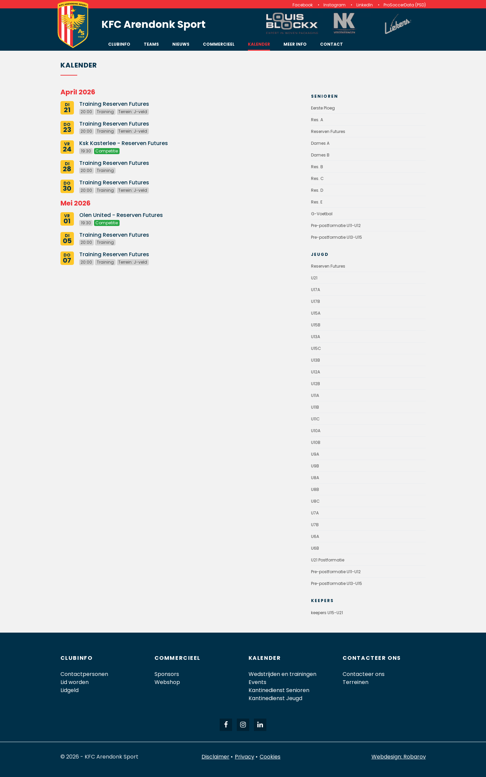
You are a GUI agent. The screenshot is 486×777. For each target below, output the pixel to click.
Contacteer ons (364, 674)
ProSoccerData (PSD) (405, 5)
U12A (315, 372)
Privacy (244, 757)
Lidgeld (69, 690)
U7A (315, 513)
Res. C (317, 178)
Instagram (334, 5)
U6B (315, 548)
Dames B (320, 155)
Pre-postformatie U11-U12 (336, 225)
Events (257, 682)
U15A (315, 313)
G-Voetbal (322, 214)
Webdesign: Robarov (398, 757)
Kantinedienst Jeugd (275, 698)
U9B (315, 466)
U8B (315, 489)
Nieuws (180, 44)
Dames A (320, 143)
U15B (315, 325)
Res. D (317, 190)
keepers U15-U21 (327, 612)
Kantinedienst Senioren (279, 690)
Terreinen (355, 682)
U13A (315, 336)
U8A (315, 478)
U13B (315, 360)
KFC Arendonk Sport (153, 24)
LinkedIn (364, 5)
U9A (315, 454)
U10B (315, 442)
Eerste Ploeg (323, 108)
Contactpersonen (84, 674)
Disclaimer (215, 757)
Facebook (303, 5)
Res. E (316, 202)
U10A (315, 430)
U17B (315, 301)
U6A (315, 536)
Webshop (167, 682)
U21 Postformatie (327, 560)
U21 (314, 278)
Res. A (317, 120)
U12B (315, 383)
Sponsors (166, 674)
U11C (315, 419)
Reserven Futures (328, 131)
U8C (315, 501)
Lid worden (74, 682)
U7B (315, 525)
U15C (316, 348)
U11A (315, 395)
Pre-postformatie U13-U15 (336, 237)
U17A (315, 289)
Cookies (270, 757)
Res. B (317, 167)
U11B (315, 407)
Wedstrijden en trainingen (282, 674)
